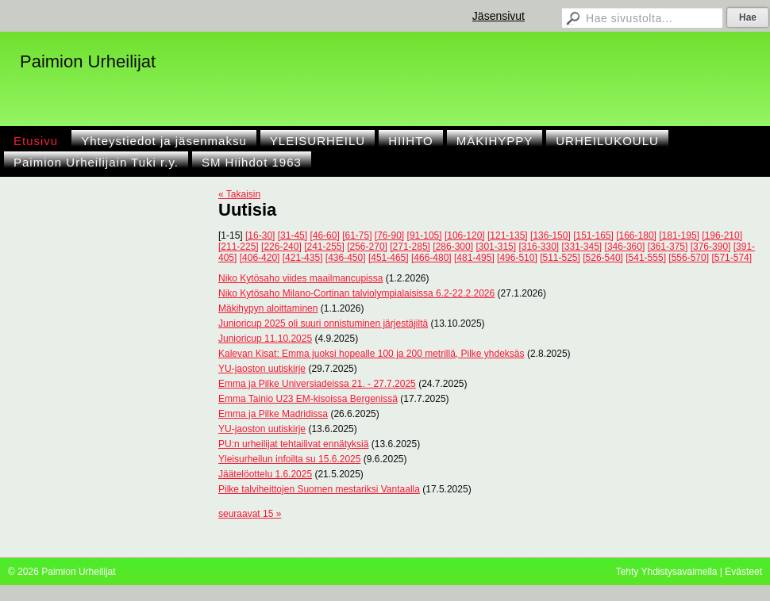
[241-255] (324, 246)
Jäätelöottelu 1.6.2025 (265, 474)
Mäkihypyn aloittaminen (268, 308)
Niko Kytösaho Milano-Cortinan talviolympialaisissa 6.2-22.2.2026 (356, 293)
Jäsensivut (498, 16)
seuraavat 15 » (249, 513)
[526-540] (603, 257)
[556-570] (688, 257)
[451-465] (388, 257)
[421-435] (303, 257)
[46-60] (324, 235)
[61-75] (357, 235)
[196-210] (722, 235)
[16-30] (260, 235)
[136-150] (550, 235)
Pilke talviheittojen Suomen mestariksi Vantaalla (319, 489)
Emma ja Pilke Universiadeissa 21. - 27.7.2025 (317, 383)
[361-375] (668, 246)
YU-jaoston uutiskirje (262, 368)
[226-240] (281, 246)
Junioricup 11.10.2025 (265, 338)
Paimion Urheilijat (88, 61)
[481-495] (474, 257)
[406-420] (260, 257)
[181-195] (679, 235)
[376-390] (711, 246)
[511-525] (560, 257)
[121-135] (507, 235)
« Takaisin (239, 194)
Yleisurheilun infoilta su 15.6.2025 (289, 459)
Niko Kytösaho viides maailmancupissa (300, 278)
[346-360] (625, 246)
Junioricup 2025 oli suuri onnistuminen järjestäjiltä (323, 323)
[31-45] (292, 235)
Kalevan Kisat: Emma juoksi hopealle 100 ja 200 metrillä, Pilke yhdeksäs (371, 353)
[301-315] (495, 246)
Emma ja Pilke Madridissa (273, 413)
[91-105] (424, 235)
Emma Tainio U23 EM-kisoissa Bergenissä (308, 398)
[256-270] (367, 246)
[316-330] (538, 246)
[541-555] (646, 257)
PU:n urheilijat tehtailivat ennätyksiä (293, 444)
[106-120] (465, 235)
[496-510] (517, 257)
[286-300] (453, 246)
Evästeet (743, 571)
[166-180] (636, 235)
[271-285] (410, 246)
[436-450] (345, 257)
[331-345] (582, 246)
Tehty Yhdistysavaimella (667, 571)
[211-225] (238, 246)
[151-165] (593, 235)
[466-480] (431, 257)
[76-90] (389, 235)
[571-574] (731, 257)
